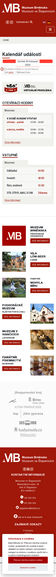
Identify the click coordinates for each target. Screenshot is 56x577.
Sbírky (28, 533)
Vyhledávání (24, 22)
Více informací (12, 142)
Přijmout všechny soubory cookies (28, 560)
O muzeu (28, 530)
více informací (40, 240)
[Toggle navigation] (50, 29)
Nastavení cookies (28, 567)
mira (11, 72)
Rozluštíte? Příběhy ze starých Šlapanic (22, 69)
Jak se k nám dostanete (30, 516)
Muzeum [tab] (9, 110)
